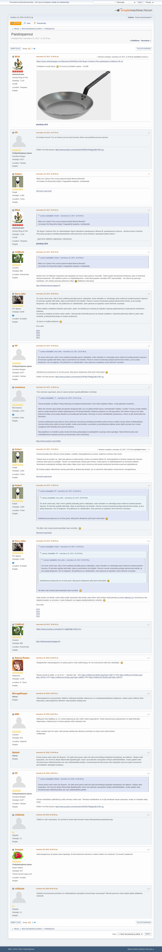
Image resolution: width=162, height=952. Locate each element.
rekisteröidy (64, 2)
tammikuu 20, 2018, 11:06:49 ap (47, 752)
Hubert (18, 174)
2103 (38, 335)
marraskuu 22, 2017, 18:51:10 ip (47, 252)
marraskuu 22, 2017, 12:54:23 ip (47, 210)
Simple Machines (28, 949)
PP (16, 132)
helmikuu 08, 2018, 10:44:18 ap (47, 849)
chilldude (19, 815)
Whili (17, 56)
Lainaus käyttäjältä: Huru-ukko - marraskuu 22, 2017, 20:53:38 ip (63, 351)
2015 (38, 331)
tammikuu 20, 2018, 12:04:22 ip (47, 773)
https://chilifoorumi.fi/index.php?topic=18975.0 (105, 677)
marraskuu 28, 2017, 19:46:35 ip (47, 624)
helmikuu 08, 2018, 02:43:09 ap (47, 815)
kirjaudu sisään (51, 2)
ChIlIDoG (19, 252)
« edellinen (134, 41)
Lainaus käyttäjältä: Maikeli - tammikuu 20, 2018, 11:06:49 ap (62, 779)
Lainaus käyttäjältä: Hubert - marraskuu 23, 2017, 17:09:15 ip (62, 547)
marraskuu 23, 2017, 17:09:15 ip (47, 485)
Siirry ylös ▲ (150, 949)
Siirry (114, 934)
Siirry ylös (15, 922)
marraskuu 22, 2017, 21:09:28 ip (47, 346)
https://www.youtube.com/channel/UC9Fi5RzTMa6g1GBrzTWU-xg (79, 150)
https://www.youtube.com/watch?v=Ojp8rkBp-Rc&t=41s (58, 629)
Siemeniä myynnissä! (44, 191)
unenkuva (20, 387)
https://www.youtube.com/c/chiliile (48, 441)
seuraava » (146, 41)
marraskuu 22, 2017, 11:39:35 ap (47, 56)
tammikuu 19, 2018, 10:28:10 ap (47, 658)
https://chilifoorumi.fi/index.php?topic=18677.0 (98, 675)
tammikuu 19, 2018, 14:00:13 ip (47, 693)
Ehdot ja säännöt (138, 949)
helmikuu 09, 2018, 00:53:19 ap (47, 888)
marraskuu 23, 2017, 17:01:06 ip (47, 449)
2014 (38, 333)
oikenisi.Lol (129, 598)
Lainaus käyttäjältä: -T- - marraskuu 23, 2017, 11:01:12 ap (60, 398)
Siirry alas (15, 48)
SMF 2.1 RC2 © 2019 (15, 949)
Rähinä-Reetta (22, 658)
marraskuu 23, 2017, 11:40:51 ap (47, 387)
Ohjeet (129, 949)
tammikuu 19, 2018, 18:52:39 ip (47, 714)
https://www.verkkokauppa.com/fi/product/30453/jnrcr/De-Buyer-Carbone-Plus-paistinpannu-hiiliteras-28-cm (79, 61)
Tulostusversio (144, 48)
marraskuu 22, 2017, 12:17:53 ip (47, 132)
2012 (38, 338)
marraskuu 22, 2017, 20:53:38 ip (47, 294)
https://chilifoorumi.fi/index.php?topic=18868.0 (67, 677)
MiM (17, 714)
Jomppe (19, 849)
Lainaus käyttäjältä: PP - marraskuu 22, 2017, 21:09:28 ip (60, 491)
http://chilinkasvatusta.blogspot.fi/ (48, 286)
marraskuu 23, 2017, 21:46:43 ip (47, 541)
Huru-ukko (20, 294)
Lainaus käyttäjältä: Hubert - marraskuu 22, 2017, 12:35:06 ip (62, 216)
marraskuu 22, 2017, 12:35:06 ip (47, 174)
